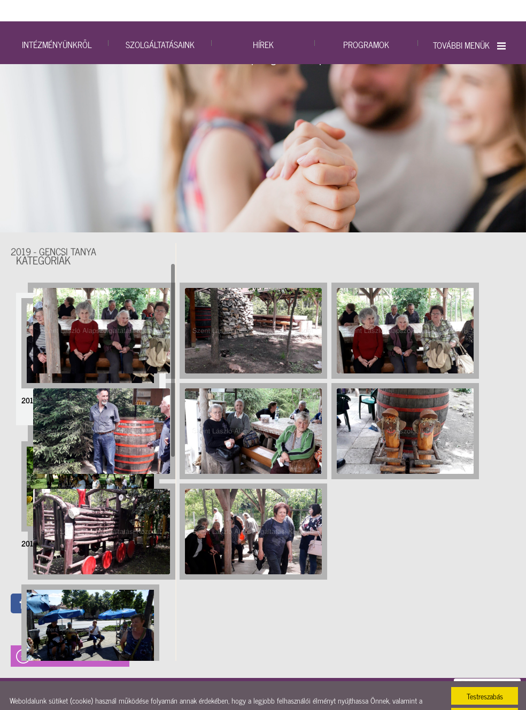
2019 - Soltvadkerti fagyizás (62, 620)
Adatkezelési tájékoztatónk (364, 691)
